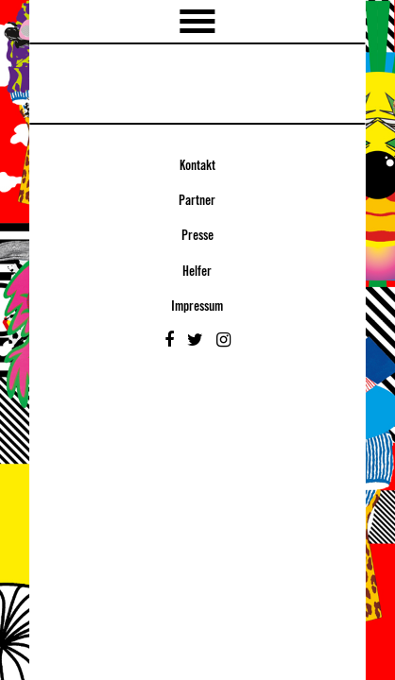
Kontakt (197, 166)
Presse (197, 236)
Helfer (197, 272)
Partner (197, 201)
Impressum (197, 307)
